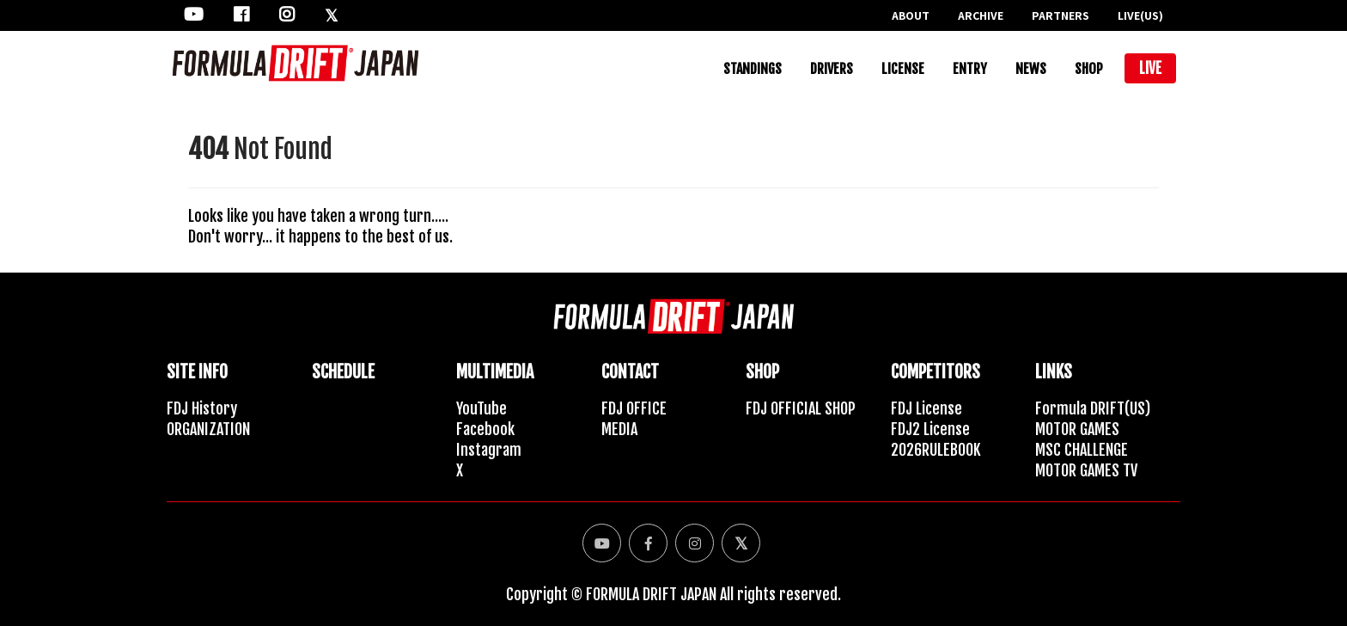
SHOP (1089, 68)
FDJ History (202, 408)
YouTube (481, 408)
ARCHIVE (980, 15)
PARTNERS (1060, 15)
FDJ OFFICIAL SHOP (801, 408)
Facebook (485, 429)
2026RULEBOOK (936, 449)
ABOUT (910, 15)
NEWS (1030, 68)
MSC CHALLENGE (1081, 449)
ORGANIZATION (208, 429)
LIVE (1150, 68)
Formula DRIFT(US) (1092, 408)
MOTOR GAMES (1077, 429)
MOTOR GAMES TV (1086, 470)
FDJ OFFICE (634, 408)
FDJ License (926, 408)
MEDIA (619, 429)
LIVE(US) (1140, 15)
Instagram (488, 449)
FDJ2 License (930, 429)
